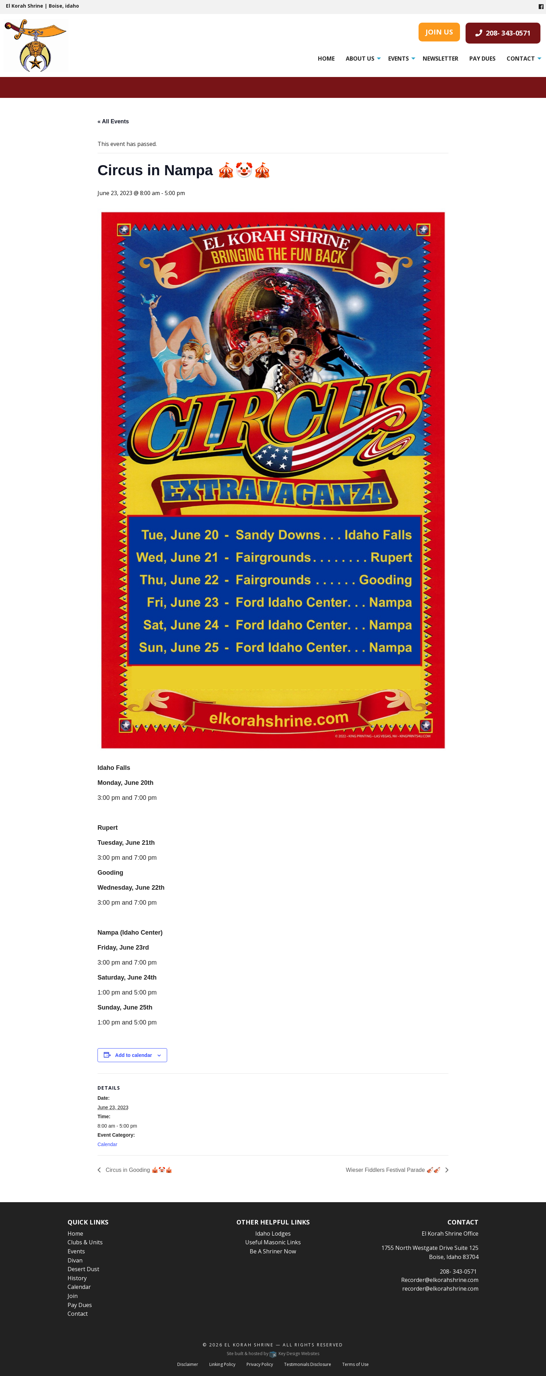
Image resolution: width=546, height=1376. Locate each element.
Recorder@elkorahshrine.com (439, 1280)
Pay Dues (482, 58)
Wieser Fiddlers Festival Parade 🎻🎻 (394, 1170)
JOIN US (439, 32)
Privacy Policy (260, 1364)
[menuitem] (326, 58)
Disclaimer (187, 1364)
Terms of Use (355, 1364)
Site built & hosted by (273, 1353)
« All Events (113, 121)
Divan (75, 1260)
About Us (360, 58)
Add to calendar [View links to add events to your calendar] (133, 1055)
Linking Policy (222, 1364)
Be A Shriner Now (273, 1251)
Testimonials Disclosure (307, 1364)
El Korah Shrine (249, 1345)
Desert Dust (83, 1269)
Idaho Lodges (273, 1233)
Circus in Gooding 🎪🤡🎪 (138, 1170)
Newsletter (440, 58)
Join (73, 1296)
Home (326, 58)
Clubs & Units (85, 1242)
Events (398, 58)
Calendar (107, 1144)
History (77, 1278)
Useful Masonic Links (273, 1242)
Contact (521, 58)
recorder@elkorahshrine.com (440, 1288)
